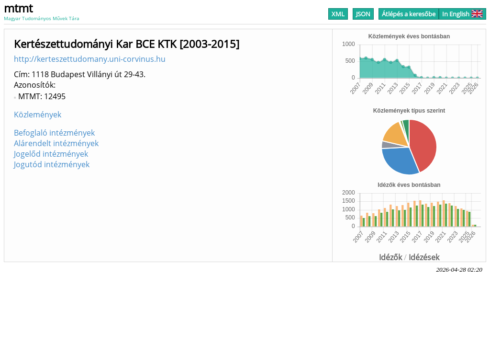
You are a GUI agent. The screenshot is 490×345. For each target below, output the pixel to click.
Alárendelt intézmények (56, 143)
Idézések (424, 257)
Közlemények (37, 114)
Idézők (390, 257)
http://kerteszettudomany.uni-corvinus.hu (90, 59)
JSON (363, 14)
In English (462, 14)
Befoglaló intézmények (54, 132)
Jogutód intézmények (51, 164)
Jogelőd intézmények (51, 154)
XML (338, 14)
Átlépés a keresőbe (408, 14)
